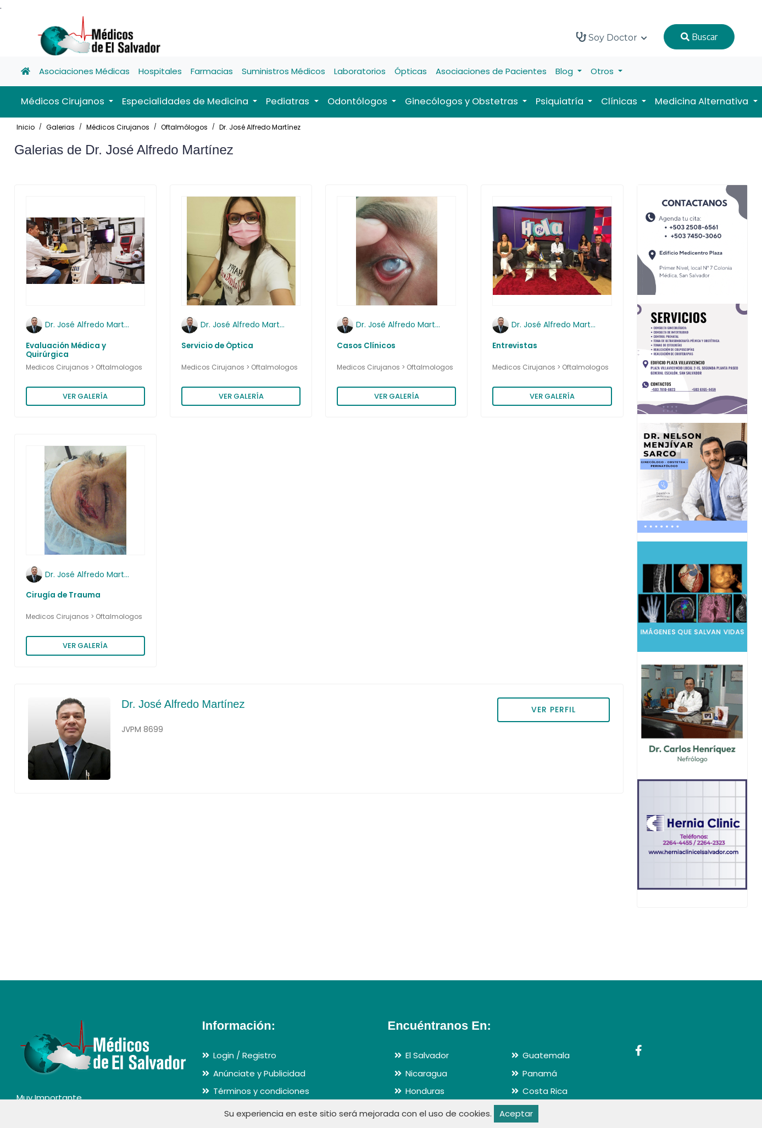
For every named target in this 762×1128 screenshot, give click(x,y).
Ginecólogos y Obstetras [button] (462, 101)
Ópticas (410, 71)
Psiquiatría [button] (561, 101)
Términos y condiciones (261, 1091)
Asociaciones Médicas (84, 71)
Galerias (60, 127)
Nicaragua (426, 1073)
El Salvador (427, 1055)
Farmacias (212, 71)
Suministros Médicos (283, 71)
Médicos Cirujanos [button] (64, 101)
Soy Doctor (611, 37)
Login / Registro (244, 1055)
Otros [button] (603, 71)
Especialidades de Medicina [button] (186, 101)
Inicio (25, 127)
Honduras (424, 1091)
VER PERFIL (553, 709)
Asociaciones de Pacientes (491, 71)
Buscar (699, 36)
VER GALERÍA (85, 396)
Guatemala (546, 1055)
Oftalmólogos (184, 127)
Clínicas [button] (620, 101)
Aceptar (516, 1113)
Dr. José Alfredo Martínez (260, 127)
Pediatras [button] (289, 101)
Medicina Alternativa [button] (702, 101)
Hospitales (160, 71)
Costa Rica (545, 1091)
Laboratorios (360, 71)
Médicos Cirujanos (117, 127)
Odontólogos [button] (358, 101)
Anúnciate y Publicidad (259, 1073)
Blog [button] (565, 71)
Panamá (539, 1073)
